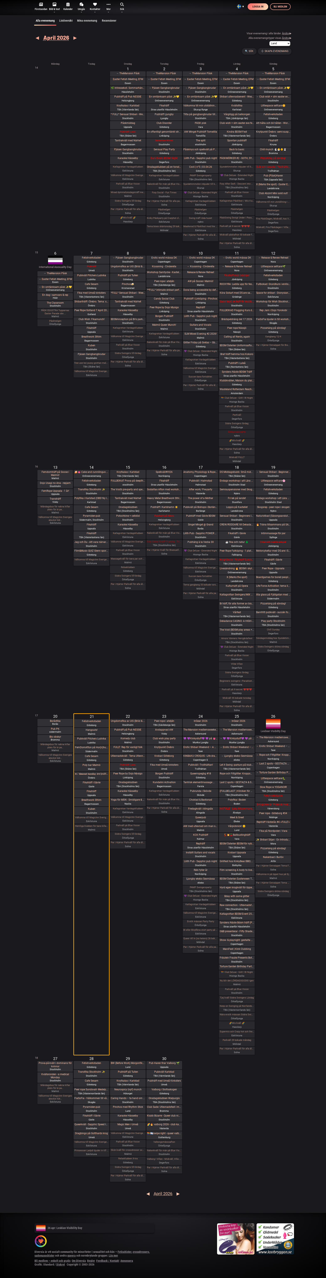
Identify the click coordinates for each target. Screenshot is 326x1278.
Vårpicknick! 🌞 (237, 826)
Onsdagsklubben (128, 507)
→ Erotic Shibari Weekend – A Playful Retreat (237, 747)
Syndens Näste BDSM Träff (237, 371)
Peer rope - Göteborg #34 (273, 813)
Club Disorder (164, 123)
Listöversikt (66, 20)
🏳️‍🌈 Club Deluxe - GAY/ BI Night (237, 398)
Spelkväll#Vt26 (164, 472)
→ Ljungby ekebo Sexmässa (237, 755)
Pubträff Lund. (128, 131)
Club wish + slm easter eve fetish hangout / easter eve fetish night (237, 123)
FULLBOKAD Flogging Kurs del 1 (237, 310)
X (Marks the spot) (237, 577)
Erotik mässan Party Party (200, 921)
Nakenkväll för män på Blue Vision (164, 184)
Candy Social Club (164, 298)
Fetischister (124, 1251)
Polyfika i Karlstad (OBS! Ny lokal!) (91, 498)
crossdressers (141, 1251)
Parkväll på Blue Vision (128, 183)
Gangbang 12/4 (273, 336)
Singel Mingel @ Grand (200, 524)
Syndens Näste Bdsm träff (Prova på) (237, 922)
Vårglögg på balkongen (237, 114)
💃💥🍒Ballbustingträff (237, 834)
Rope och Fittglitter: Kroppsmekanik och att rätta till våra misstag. (237, 773)
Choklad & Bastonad (200, 799)
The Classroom (55, 302)
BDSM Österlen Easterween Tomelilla (237, 878)
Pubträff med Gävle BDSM (200, 515)
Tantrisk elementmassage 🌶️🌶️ (200, 782)
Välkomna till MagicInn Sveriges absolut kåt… (55, 518)
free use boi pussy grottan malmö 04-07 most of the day (91, 363)
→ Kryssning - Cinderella (200, 266)
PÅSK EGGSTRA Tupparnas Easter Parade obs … (55, 312)
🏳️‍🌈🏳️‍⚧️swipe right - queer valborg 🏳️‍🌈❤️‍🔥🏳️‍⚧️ (164, 1133)
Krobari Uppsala (237, 852)
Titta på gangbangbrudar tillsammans (200, 114)
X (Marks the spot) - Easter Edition (273, 184)
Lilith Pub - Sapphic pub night (200, 158)
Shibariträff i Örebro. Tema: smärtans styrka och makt (91, 301)
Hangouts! (92, 729)
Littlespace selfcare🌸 (273, 480)
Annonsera (126, 1260)
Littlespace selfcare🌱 (273, 266)
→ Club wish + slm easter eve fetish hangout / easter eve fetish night (273, 96)
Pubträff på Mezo (164, 515)
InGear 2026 (200, 721)
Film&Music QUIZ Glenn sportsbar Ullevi (91, 550)
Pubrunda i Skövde (200, 791)
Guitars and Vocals (200, 324)
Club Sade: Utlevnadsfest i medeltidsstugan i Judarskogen (164, 1106)
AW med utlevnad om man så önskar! (200, 826)
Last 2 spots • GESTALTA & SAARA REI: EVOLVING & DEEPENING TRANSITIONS (237, 782)
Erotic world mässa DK (164, 257)
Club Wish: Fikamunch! (92, 319)
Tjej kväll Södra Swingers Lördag (237, 997)
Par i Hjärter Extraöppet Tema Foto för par (273, 865)
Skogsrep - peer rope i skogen (273, 507)
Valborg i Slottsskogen (164, 1089)
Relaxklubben (128, 567)
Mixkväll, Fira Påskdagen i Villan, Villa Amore (273, 227)
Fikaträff (164, 105)
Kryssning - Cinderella (164, 266)
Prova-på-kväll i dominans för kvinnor (55, 1065)
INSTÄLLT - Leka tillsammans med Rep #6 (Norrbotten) (237, 808)
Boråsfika (55, 721)
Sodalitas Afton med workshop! (164, 489)
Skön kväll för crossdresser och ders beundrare (128, 1150)
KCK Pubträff (200, 834)
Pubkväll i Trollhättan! (200, 764)
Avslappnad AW (164, 729)
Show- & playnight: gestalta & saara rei (237, 940)
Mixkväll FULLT (237, 457)
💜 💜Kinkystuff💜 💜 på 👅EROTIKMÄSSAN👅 (200, 738)
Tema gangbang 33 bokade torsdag (200, 584)
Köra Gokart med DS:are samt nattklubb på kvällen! (237, 292)
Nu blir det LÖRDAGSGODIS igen (237, 980)
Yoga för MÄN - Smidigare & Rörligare (128, 799)
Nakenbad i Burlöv (273, 857)
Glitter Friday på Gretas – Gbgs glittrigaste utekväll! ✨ (200, 342)
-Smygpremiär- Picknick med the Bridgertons (273, 804)
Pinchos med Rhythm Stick (128, 1106)
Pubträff (91, 266)
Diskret (60, 1264)
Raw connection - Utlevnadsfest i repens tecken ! (237, 905)
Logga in (257, 6)
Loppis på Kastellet (237, 507)
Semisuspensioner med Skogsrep (237, 489)
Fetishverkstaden (273, 114)
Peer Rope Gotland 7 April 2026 (91, 310)
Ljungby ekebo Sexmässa (200, 878)
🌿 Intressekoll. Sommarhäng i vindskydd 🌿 (128, 87)
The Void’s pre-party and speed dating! (128, 489)
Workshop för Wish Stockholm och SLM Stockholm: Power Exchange (273, 301)
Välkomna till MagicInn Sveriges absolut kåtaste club (128, 175)
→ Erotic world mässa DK (200, 257)
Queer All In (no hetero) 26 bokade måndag (200, 938)
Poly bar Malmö (91, 765)
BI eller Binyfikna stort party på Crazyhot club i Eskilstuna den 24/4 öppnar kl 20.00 (200, 930)
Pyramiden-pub (91, 515)
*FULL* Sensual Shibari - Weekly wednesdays (128, 292)
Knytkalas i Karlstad (128, 105)
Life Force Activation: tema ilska (273, 585)
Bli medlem (280, 6)
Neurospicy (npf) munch (128, 1089)
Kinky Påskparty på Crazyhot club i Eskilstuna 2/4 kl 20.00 (164, 218)
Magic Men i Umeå (127, 1124)
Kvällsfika (236, 105)
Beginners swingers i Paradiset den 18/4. (237, 681)
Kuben (91, 345)
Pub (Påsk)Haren (273, 175)
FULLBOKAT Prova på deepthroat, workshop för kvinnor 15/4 (128, 480)
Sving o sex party (237, 432)
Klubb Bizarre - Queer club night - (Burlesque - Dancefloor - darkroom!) (164, 1115)
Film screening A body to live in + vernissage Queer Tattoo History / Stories (237, 870)
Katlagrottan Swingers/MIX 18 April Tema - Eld (237, 594)
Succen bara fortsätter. (200, 376)
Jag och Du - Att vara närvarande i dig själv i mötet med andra (91, 542)
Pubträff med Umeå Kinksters (164, 1080)
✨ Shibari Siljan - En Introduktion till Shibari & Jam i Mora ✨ (273, 839)
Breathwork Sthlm (91, 336)
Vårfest (237, 612)
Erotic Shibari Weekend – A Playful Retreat (200, 747)
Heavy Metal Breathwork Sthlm (164, 498)
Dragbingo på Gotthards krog (91, 1133)
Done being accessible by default (200, 289)
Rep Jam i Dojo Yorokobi (273, 310)
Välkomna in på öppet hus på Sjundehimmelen (273, 874)
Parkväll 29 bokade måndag (237, 1040)
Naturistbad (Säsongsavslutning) (273, 515)
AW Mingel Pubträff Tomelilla (200, 131)
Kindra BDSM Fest (237, 131)
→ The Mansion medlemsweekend (237, 729)
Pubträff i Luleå (237, 363)
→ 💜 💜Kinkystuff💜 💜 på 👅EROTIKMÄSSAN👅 (237, 738)
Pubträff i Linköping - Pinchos (200, 298)
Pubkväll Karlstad (164, 1071)
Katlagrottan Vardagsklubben (128, 166)
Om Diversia (79, 1260)
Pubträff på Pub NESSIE (127, 96)
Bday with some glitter (236, 896)
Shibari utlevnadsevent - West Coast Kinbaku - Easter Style (237, 96)
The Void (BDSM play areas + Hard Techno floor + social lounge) (237, 629)
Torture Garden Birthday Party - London (237, 966)
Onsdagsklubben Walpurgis (164, 1098)
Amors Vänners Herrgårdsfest (236, 638)
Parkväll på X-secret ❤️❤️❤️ (237, 689)
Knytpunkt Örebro (164, 747)
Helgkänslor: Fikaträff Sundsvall (237, 559)
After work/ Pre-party (200, 489)
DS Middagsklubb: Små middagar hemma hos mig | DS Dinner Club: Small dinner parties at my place (237, 472)
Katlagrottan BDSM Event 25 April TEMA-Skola (237, 913)
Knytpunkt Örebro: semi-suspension (273, 131)
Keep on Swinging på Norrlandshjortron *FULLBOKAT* (237, 1006)
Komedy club (128, 738)
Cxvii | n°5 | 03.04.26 (200, 166)
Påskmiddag (128, 123)
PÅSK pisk (200, 123)
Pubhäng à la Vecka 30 (201, 542)
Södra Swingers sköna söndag (273, 646)
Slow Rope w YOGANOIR (273, 787)
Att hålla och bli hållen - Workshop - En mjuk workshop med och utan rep (273, 123)
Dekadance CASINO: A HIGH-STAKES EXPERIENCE (237, 621)
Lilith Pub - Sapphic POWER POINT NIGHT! (200, 533)
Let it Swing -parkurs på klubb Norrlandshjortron (237, 764)
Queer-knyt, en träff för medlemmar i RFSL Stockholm (237, 301)
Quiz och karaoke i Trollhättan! (273, 166)
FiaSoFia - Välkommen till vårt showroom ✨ (91, 1098)
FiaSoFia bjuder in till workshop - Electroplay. (273, 319)
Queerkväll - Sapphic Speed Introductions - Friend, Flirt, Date (91, 1124)
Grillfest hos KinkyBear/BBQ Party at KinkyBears (237, 861)
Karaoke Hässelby (128, 158)
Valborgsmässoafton (164, 1142)
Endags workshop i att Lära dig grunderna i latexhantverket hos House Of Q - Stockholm (237, 480)
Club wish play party (164, 738)
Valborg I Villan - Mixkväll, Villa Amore (164, 1159)
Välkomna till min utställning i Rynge (273, 202)
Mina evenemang (87, 20)
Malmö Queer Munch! (164, 324)
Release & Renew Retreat (200, 272)
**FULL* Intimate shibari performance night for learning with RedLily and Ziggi (164, 289)
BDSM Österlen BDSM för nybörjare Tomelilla (237, 843)
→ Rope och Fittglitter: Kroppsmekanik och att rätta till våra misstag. (273, 754)
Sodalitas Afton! (164, 140)
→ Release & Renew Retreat (237, 266)
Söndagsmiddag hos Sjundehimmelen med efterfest (273, 638)
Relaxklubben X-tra (128, 1158)
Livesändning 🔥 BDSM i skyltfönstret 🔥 (237, 568)
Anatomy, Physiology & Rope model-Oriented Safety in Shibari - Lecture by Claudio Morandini (200, 472)
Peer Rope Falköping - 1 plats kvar (237, 550)
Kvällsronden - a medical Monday (55, 1076)
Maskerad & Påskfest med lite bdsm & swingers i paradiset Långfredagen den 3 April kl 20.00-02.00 (200, 226)
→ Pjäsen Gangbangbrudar (164, 87)
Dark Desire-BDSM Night (164, 158)
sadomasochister (44, 1255)
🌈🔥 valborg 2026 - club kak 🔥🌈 (164, 1124)
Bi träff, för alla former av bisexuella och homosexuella (237, 603)
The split (200, 140)
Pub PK (55, 728)
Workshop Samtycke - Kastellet (164, 272)
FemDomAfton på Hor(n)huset (91, 747)
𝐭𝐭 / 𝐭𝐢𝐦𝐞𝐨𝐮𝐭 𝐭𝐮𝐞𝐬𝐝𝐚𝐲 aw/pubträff (91, 773)
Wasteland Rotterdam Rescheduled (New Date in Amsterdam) (237, 389)
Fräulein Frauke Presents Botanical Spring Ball (237, 957)
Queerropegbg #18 (200, 773)
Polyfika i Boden (237, 799)
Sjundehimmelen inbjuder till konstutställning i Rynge (200, 184)
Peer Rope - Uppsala (273, 568)
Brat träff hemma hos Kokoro (236, 354)
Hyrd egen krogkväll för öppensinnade (237, 887)
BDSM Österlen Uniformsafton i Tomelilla (237, 345)
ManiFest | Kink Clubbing (237, 949)
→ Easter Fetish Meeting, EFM (164, 79)
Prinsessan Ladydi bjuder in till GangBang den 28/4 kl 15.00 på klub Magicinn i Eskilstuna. (91, 1150)
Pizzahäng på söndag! (273, 158)
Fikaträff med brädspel (237, 275)
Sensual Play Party (164, 149)
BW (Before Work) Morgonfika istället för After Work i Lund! (128, 1063)
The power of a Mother (200, 498)
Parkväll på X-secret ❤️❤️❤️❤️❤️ (237, 226)
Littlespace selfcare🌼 (273, 105)
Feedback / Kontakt (107, 1260)
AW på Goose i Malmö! (200, 281)
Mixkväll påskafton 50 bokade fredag (237, 234)
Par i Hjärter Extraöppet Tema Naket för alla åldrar (273, 882)
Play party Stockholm (273, 621)
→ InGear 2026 (236, 721)
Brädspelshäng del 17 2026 (236, 319)
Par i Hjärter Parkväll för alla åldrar (128, 209)
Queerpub (200, 817)
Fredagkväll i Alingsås (200, 808)
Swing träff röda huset (200, 218)
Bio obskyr (55, 736)
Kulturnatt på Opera (237, 585)
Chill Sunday (273, 629)
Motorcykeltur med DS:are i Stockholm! (273, 550)
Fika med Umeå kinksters (91, 292)
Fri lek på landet (237, 498)
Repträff (200, 307)
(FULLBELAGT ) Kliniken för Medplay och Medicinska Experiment (237, 791)
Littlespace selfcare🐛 (273, 778)
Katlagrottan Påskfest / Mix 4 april (237, 201)
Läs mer (113, 1255)
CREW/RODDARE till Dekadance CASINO (237, 524)
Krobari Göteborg (164, 755)
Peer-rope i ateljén (164, 281)
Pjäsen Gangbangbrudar (128, 149)
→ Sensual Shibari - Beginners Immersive (273, 472)
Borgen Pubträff (164, 316)
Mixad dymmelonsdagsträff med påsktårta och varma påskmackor (128, 192)
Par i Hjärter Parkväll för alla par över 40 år (164, 201)
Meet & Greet (237, 817)
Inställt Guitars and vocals (200, 852)
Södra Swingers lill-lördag (128, 201)
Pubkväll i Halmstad (200, 480)
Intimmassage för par (273, 533)
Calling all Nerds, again (237, 336)
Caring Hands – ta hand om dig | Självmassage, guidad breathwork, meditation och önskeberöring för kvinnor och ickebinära (128, 1098)
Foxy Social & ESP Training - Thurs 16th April (164, 541)
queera (71, 1255)
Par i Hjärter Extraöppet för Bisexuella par (273, 345)
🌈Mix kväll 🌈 (128, 217)
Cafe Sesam (91, 284)
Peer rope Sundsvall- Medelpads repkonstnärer (91, 1089)
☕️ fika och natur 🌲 (236, 542)
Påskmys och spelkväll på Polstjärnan (200, 149)
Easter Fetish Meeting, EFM (128, 79)
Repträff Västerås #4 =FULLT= (273, 822)
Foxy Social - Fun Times (164, 192)
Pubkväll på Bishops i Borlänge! (200, 507)
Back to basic (236, 149)
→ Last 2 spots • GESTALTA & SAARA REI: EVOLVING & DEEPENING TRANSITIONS (273, 763)
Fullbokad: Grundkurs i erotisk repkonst (273, 284)
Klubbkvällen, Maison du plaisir (237, 380)
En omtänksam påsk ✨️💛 (164, 96)
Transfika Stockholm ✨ (91, 489)
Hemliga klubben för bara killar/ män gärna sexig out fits (91, 826)
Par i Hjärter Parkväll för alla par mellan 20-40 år (164, 350)
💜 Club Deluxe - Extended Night (200, 192)
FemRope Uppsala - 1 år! (55, 490)
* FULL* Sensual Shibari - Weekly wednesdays (128, 114)
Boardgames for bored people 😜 (273, 577)
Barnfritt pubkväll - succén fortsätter (273, 612)
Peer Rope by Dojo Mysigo (164, 307)
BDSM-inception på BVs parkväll (128, 319)
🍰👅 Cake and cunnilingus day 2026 (91, 472)
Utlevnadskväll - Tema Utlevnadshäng (128, 755)
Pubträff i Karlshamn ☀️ (164, 507)
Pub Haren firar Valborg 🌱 (164, 1063)
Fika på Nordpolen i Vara (273, 830)
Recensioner (109, 20)
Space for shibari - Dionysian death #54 (273, 292)
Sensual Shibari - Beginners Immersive (237, 515)
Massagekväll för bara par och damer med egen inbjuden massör (128, 558)
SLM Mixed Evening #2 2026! (200, 333)
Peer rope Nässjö (236, 328)
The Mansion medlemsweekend (200, 729)
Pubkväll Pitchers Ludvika (91, 275)
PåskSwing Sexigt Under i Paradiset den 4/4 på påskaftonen (237, 217)
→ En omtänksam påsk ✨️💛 (200, 96)
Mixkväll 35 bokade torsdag (237, 698)
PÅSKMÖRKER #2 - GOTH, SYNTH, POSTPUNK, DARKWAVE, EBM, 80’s (237, 158)
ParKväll (237, 415)
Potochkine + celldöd (128, 515)
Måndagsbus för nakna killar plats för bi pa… (55, 508)
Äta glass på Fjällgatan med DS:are (273, 594)
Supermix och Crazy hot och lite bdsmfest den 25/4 (237, 1031)
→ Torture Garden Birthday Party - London (273, 772)
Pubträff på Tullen (128, 275)
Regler (91, 1260)
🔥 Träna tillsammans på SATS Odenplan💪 (273, 524)
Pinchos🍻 (128, 284)
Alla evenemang (45, 22)
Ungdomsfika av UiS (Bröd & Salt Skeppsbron (128, 266)
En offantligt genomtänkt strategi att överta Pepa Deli (164, 131)
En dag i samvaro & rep (55, 294)
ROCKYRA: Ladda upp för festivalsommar (237, 284)
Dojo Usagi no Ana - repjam (55, 483)
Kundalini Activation (164, 782)
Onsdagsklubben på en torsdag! (164, 166)
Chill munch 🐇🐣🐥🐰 (273, 149)
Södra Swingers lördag (236, 423)
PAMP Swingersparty (200, 175)
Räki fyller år (200, 870)
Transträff (55, 498)
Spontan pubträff (237, 140)
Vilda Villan (237, 664)
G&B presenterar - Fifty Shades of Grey (237, 931)
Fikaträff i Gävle (237, 533)
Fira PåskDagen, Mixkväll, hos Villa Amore (273, 218)
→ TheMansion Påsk (128, 73)
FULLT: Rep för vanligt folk (128, 747)
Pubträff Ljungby (164, 114)
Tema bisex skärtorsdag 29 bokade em (164, 226)
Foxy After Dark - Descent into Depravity (237, 183)
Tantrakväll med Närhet (128, 140)
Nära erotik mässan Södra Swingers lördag (237, 1014)
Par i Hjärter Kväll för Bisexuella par (164, 550)
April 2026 (56, 37)
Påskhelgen (164, 209)
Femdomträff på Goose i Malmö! (55, 474)
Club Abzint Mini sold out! (273, 193)
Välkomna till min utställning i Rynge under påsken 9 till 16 (200, 105)
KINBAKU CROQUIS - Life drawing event (200, 755)
